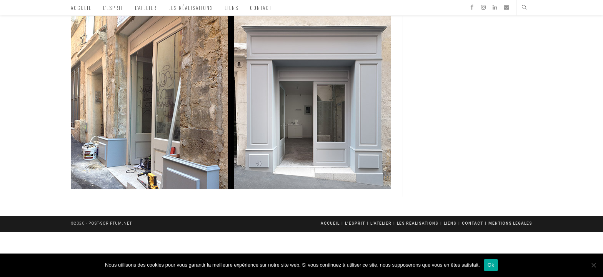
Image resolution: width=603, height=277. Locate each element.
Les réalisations (417, 223)
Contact (472, 223)
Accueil (330, 223)
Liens (450, 223)
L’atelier (380, 223)
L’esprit (355, 223)
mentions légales (510, 223)
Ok (491, 265)
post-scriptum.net (110, 223)
